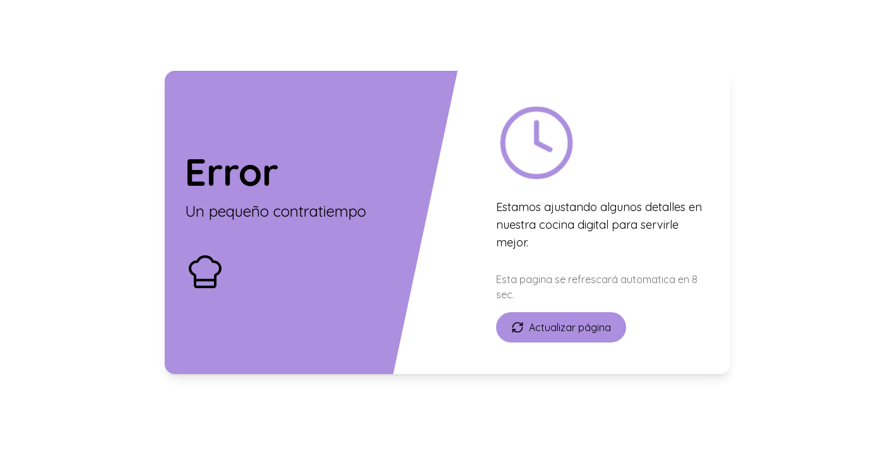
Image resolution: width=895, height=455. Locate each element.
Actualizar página (561, 327)
